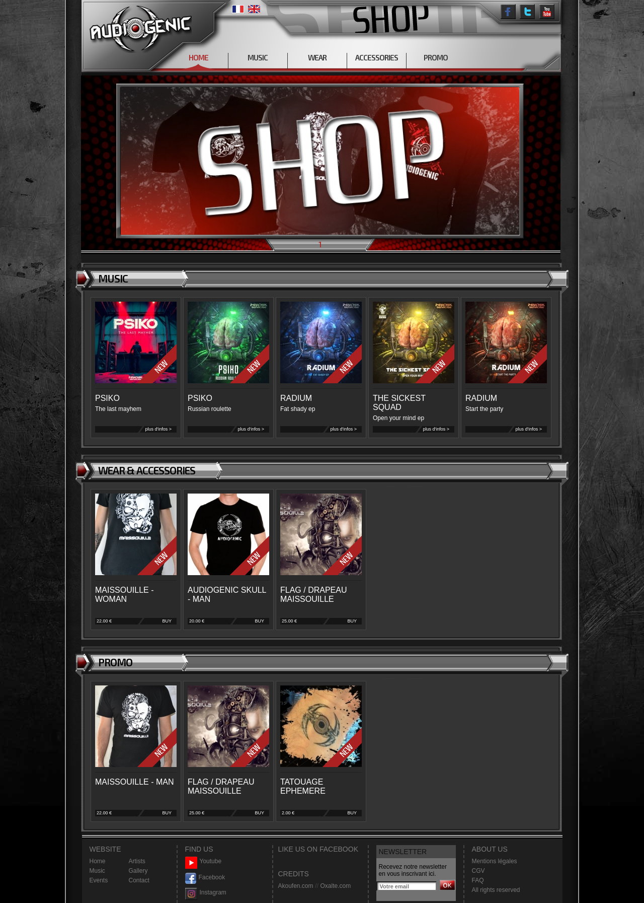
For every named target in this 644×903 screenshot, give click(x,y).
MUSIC (258, 57)
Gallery (138, 870)
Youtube (203, 861)
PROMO (436, 57)
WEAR (317, 57)
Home (98, 861)
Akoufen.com (295, 885)
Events (99, 880)
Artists (137, 861)
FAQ (478, 880)
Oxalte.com (335, 885)
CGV (478, 870)
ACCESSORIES (376, 57)
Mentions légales (494, 861)
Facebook (205, 877)
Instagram (205, 892)
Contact (139, 880)
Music (97, 870)
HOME (198, 57)
